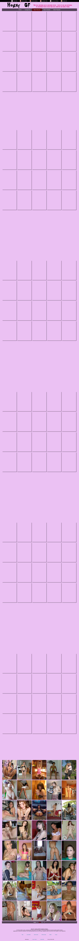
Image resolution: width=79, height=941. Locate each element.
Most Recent (37, 9)
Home (20, 9)
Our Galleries (29, 934)
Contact (56, 934)
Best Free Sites (36, 934)
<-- (37, 922)
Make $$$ (42, 939)
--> (44, 922)
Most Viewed (47, 9)
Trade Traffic (34, 939)
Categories (28, 9)
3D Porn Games (44, 934)
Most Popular (56, 9)
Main (22, 934)
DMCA (50, 934)
